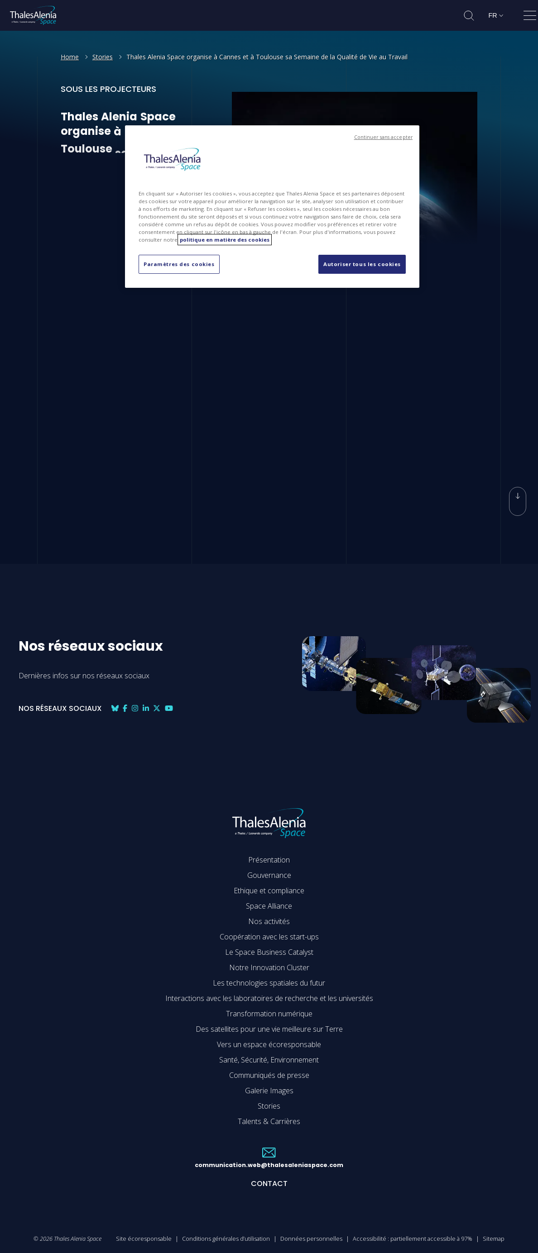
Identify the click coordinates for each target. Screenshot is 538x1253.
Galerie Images (269, 1091)
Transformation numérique (269, 1014)
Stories (102, 56)
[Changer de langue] (496, 15)
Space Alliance (269, 906)
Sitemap (493, 1238)
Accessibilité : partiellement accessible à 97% (412, 1238)
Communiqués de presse (269, 1075)
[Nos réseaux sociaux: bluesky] (115, 708)
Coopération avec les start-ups (269, 937)
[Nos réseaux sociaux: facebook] (125, 708)
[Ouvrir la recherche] (469, 16)
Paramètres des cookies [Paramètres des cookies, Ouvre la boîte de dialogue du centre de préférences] (179, 264)
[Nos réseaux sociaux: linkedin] (146, 708)
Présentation (269, 860)
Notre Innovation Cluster (269, 967)
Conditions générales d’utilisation (226, 1238)
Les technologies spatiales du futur (269, 983)
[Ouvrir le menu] (530, 17)
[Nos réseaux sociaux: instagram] (135, 708)
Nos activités (269, 921)
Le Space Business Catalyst (269, 952)
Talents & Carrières (269, 1121)
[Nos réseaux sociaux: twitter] (156, 708)
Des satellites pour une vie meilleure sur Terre (269, 1029)
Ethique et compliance (269, 891)
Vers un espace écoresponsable (269, 1044)
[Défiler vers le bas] (517, 489)
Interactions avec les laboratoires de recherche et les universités (269, 998)
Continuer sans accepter (383, 137)
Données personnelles (311, 1238)
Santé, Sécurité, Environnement (269, 1060)
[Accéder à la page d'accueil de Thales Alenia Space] (33, 15)
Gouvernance (269, 875)
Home (70, 56)
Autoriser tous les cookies (362, 264)
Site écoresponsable (144, 1238)
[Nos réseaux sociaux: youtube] (169, 708)
